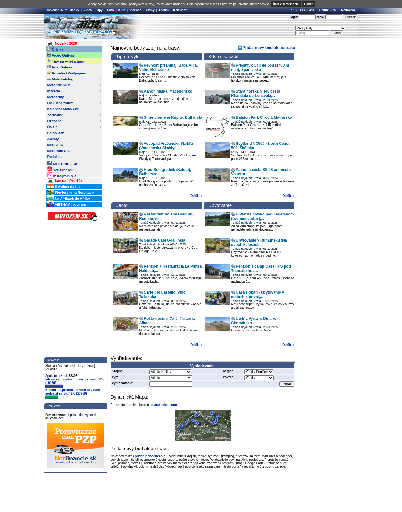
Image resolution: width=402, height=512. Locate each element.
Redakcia (348, 10)
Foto (110, 10)
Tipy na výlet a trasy (74, 61)
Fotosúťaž (55, 133)
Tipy (99, 10)
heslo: (320, 17)
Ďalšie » (196, 196)
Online (324, 10)
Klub (121, 10)
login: (294, 17)
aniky (234, 152)
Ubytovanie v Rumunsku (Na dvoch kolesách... (259, 242)
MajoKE (144, 73)
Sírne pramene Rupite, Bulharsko (173, 117)
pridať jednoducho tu (150, 456)
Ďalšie (74, 126)
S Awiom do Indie (65, 186)
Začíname (74, 114)
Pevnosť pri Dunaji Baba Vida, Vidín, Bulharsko (168, 67)
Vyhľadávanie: (122, 383)
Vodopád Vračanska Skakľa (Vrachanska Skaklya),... (166, 145)
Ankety (53, 139)
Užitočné (74, 120)
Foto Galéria (74, 67)
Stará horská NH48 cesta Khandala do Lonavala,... (255, 93)
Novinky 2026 (62, 43)
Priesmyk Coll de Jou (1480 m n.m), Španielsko (260, 67)
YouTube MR (60, 169)
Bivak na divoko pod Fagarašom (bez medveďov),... (262, 216)
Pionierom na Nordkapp (70, 192)
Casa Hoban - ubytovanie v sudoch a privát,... (257, 294)
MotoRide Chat (59, 151)
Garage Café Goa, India (164, 240)
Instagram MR (61, 174)
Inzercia (135, 10)
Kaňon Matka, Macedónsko (168, 91)
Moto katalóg (74, 79)
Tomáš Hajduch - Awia (246, 73)
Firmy (150, 10)
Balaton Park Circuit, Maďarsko (264, 117)
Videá (88, 10)
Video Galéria (74, 55)
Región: (228, 371)
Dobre (308, 4)
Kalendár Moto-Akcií (63, 109)
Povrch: (228, 377)
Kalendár (180, 10)
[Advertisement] (210, 26)
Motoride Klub (74, 85)
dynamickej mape (164, 404)
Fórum (164, 10)
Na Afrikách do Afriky (68, 198)
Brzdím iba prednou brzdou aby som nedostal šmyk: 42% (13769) (72, 393)
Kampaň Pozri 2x (65, 180)
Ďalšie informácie (286, 4)
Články (74, 10)
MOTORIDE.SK (62, 163)
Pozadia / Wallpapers (66, 73)
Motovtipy (55, 145)
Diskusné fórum (74, 103)
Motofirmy (55, 97)
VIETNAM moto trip (66, 204)
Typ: (115, 377)
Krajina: (117, 371)
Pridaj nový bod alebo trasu (268, 47)
